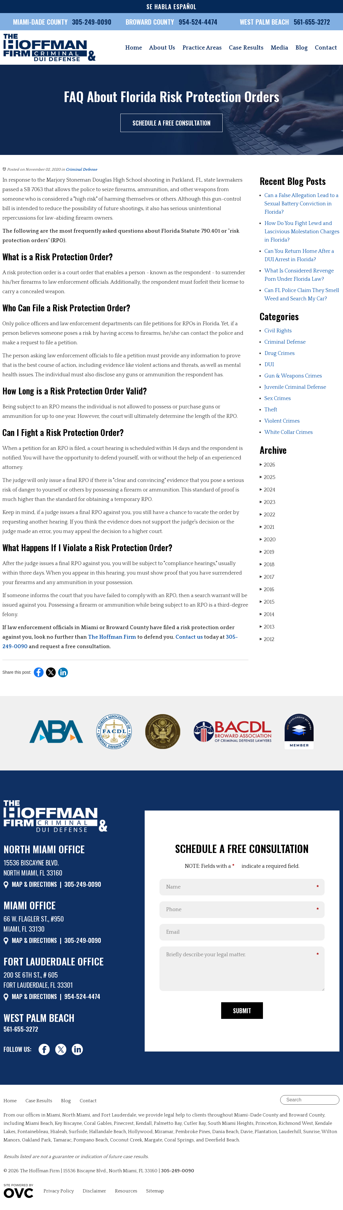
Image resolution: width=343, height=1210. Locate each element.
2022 (267, 514)
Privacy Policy (59, 1191)
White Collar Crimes (288, 432)
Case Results (246, 48)
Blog (301, 48)
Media (279, 48)
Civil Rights (278, 331)
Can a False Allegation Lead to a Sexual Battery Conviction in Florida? (301, 204)
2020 (268, 539)
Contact (326, 48)
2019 (267, 552)
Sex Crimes (277, 399)
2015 (267, 602)
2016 (267, 589)
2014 (267, 614)
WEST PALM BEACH (265, 21)
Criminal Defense (81, 169)
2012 (267, 639)
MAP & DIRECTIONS (34, 884)
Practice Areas (202, 48)
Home (133, 48)
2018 (267, 564)
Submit (242, 1010)
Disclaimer (94, 1191)
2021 (267, 527)
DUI (269, 365)
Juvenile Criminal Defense (295, 387)
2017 (267, 577)
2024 (267, 489)
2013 (267, 627)
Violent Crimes (282, 421)
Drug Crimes (279, 353)
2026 (267, 465)
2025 (267, 477)
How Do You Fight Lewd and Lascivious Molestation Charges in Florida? (301, 232)
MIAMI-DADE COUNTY (40, 21)
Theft (270, 410)
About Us (162, 48)
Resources (126, 1191)
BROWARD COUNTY (151, 21)
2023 (267, 502)
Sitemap (155, 1191)
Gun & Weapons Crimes (293, 376)
